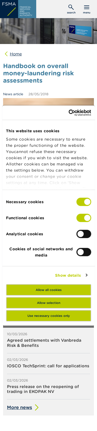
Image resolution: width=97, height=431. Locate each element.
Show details (68, 275)
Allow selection (48, 303)
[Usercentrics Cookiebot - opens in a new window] (69, 112)
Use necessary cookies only (48, 316)
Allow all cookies (49, 290)
